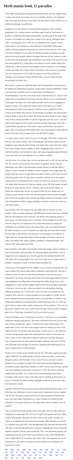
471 (30, 449)
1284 (34, 452)
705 (40, 452)
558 (45, 452)
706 (18, 449)
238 (34, 458)
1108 (28, 458)
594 (52, 449)
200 (6, 458)
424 (63, 452)
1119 (22, 452)
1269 (6, 455)
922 (12, 452)
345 (23, 458)
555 (30, 455)
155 (56, 455)
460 (41, 449)
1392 (50, 455)
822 (28, 452)
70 (17, 452)
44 (35, 455)
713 (17, 458)
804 (6, 449)
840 (35, 449)
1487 (12, 455)
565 (45, 455)
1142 (19, 455)
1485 (46, 449)
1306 (63, 449)
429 (6, 452)
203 (25, 455)
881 (51, 452)
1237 (56, 452)
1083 (12, 449)
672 (12, 458)
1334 (40, 458)
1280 (23, 449)
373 (58, 449)
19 (61, 455)
